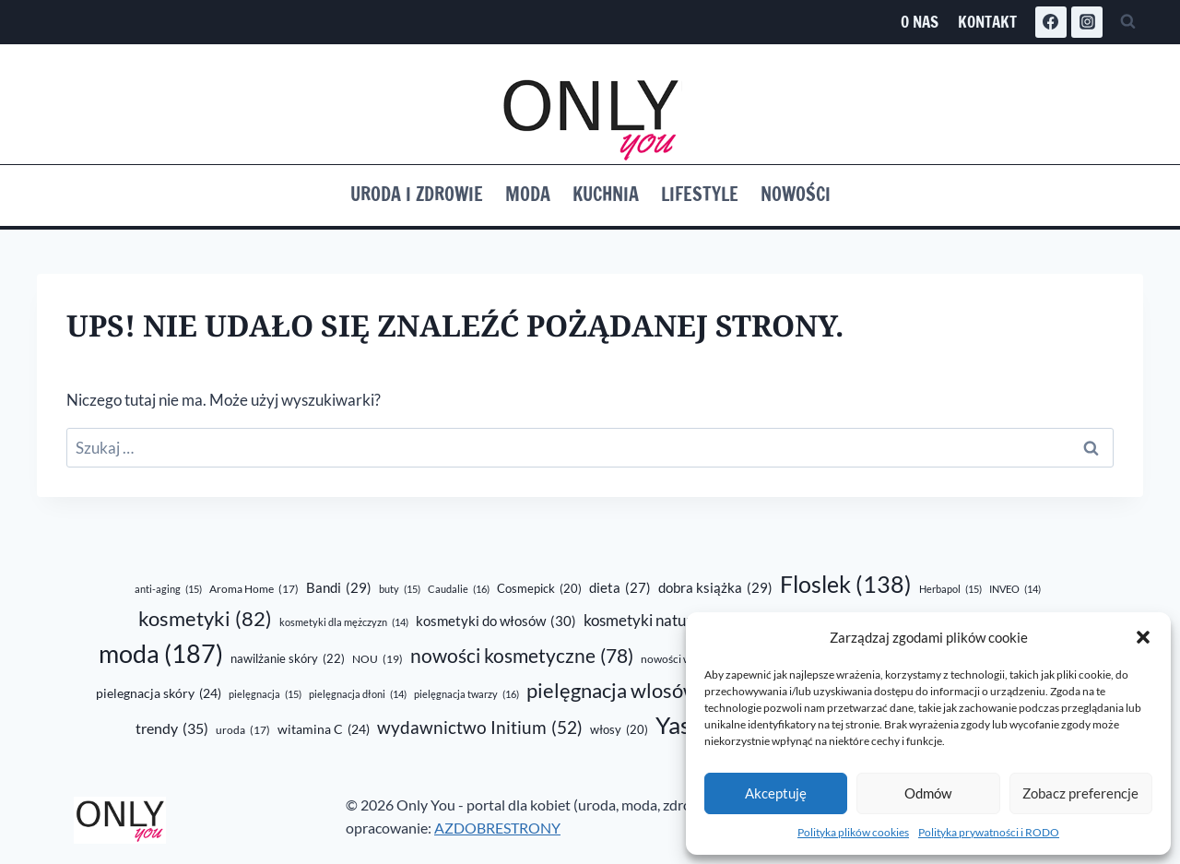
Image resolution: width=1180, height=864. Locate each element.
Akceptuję (776, 793)
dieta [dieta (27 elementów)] (620, 587)
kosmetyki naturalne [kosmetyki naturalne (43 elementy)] (668, 620)
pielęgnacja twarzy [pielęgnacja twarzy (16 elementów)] (466, 694)
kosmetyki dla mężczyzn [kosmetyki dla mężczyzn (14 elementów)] (343, 622)
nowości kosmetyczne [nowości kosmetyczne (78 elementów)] (521, 656)
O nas (919, 21)
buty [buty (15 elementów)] (399, 589)
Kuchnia (605, 194)
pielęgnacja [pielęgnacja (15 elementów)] (265, 694)
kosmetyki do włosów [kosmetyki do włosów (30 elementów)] (496, 621)
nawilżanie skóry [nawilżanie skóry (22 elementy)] (287, 659)
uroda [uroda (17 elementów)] (243, 731)
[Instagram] (1087, 22)
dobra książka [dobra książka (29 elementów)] (715, 587)
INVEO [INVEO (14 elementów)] (1015, 589)
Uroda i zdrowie (416, 194)
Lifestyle (699, 194)
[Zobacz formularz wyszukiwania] (1127, 22)
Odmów (927, 793)
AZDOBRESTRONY (497, 827)
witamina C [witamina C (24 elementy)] (323, 729)
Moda (527, 194)
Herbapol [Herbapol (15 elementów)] (950, 589)
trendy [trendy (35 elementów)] (172, 728)
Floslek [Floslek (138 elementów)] (846, 584)
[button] (1143, 637)
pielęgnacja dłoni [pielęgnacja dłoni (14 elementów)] (358, 694)
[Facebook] (1051, 22)
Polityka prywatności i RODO (988, 832)
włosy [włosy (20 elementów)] (619, 729)
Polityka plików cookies (853, 832)
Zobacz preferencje (1080, 793)
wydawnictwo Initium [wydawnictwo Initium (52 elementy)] (480, 728)
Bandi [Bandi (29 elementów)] (339, 587)
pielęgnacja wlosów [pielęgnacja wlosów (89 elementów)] (633, 690)
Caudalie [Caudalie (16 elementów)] (459, 589)
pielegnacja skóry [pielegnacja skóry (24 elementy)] (158, 693)
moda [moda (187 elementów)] (161, 654)
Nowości (796, 194)
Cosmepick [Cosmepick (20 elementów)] (539, 588)
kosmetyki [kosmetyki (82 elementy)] (205, 618)
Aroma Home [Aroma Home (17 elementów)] (254, 589)
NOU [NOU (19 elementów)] (377, 659)
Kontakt (987, 21)
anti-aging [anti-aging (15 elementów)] (168, 589)
